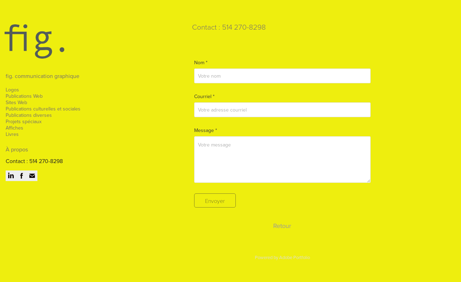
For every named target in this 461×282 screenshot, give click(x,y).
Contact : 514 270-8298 (34, 161)
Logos (12, 89)
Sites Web (16, 102)
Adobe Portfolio (294, 257)
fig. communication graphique (42, 76)
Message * (205, 130)
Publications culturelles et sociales (43, 108)
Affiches (14, 127)
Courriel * (204, 96)
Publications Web (24, 96)
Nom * (201, 62)
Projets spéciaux (24, 121)
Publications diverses (29, 115)
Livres (12, 134)
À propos (17, 149)
